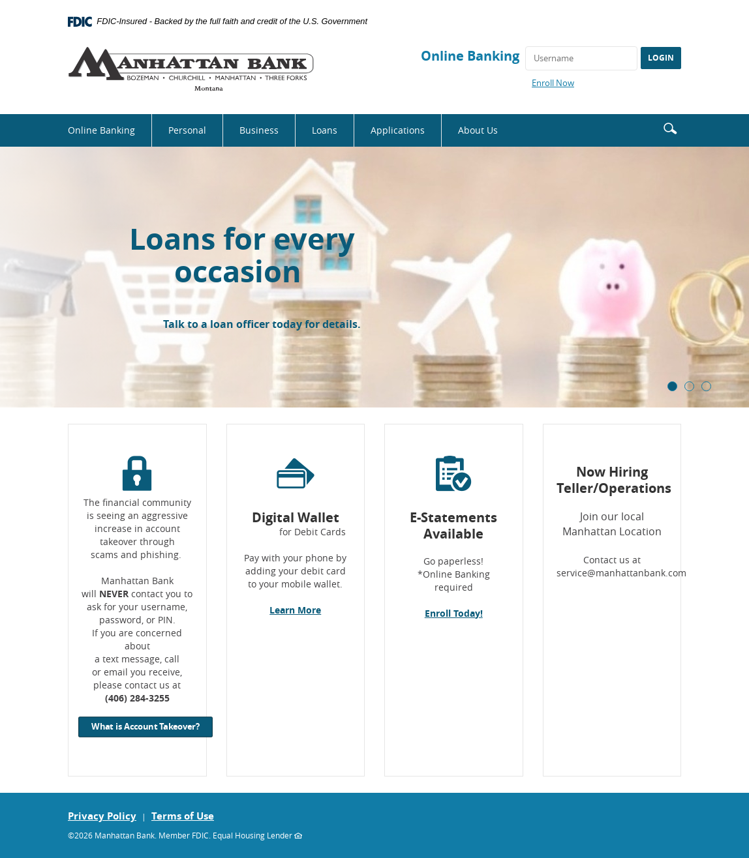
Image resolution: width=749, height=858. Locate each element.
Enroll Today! (454, 613)
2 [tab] (689, 386)
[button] (670, 127)
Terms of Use (182, 816)
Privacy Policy (102, 816)
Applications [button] (398, 130)
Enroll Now (553, 83)
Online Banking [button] (101, 130)
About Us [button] (478, 130)
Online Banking (470, 56)
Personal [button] (187, 130)
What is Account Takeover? (145, 727)
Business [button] (259, 130)
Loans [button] (324, 130)
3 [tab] (706, 386)
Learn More (295, 610)
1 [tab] (672, 386)
